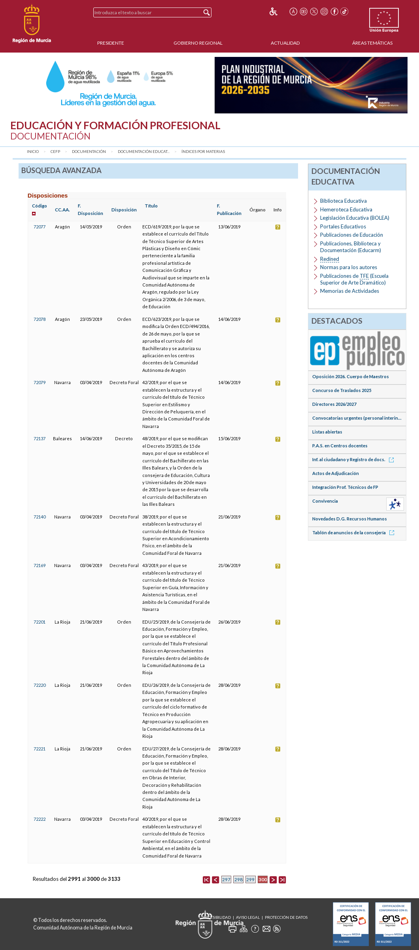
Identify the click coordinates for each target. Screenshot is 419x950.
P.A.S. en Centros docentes (340, 445)
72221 (39, 748)
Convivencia (325, 500)
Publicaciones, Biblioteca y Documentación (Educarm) (350, 246)
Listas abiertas (327, 431)
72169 (39, 565)
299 (250, 879)
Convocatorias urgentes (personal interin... (357, 417)
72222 (39, 819)
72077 (39, 226)
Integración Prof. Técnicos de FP (345, 487)
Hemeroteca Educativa (346, 209)
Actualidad (285, 43)
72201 (39, 621)
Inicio (33, 151)
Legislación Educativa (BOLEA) (354, 218)
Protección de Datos (286, 917)
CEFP (55, 151)
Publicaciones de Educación (351, 235)
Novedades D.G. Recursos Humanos (349, 518)
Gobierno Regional (198, 43)
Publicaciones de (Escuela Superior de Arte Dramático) (354, 279)
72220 (39, 685)
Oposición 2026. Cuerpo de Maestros (350, 376)
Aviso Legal (248, 917)
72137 (39, 438)
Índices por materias (203, 151)
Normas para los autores (348, 267)
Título (151, 205)
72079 (39, 382)
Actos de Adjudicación (335, 473)
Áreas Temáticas (372, 43)
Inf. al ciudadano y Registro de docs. (354, 459)
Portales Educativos (343, 226)
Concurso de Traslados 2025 (341, 390)
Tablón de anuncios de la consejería (354, 532)
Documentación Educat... (144, 151)
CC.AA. (62, 209)
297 (226, 879)
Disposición (124, 209)
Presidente (110, 43)
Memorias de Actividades (349, 291)
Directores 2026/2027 (334, 404)
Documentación (89, 151)
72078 (39, 319)
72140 (39, 516)
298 (238, 879)
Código (39, 205)
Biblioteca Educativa (343, 201)
